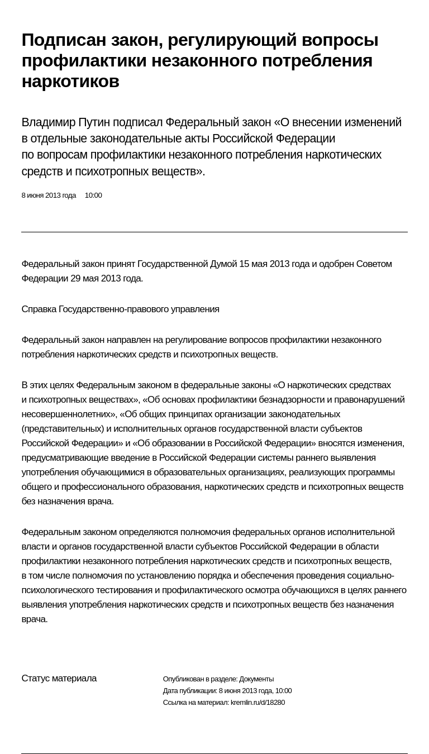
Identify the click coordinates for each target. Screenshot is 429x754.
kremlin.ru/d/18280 (258, 702)
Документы (256, 679)
